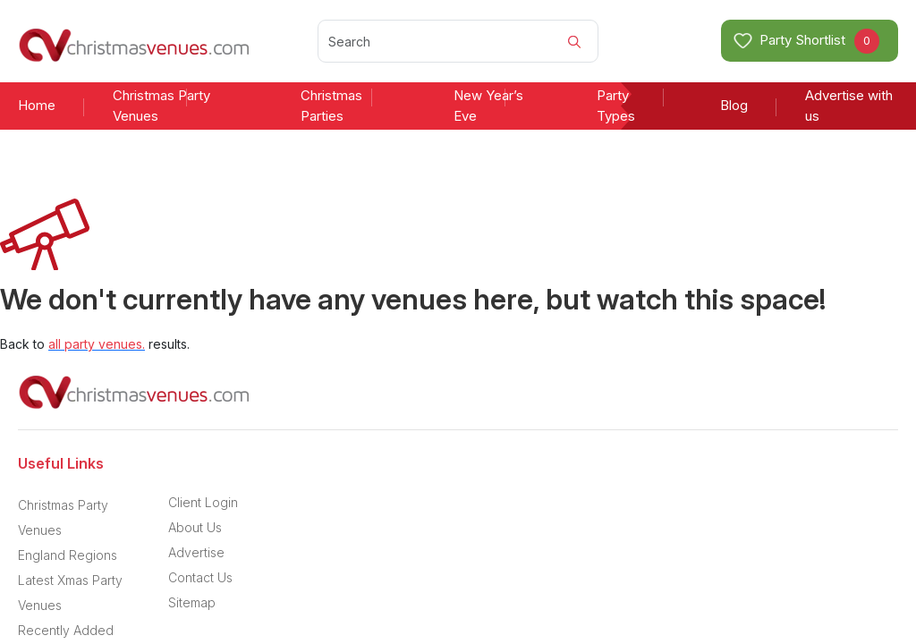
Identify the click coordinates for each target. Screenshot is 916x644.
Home (36, 105)
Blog (734, 105)
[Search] (458, 41)
